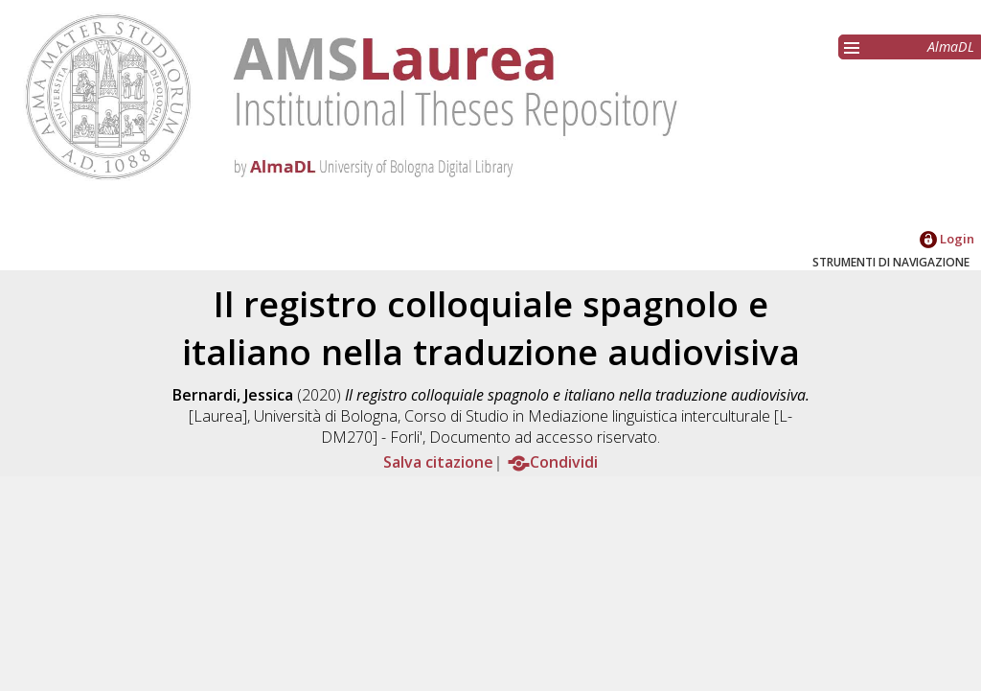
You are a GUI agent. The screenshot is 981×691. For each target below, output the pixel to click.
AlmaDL (950, 46)
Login (947, 238)
